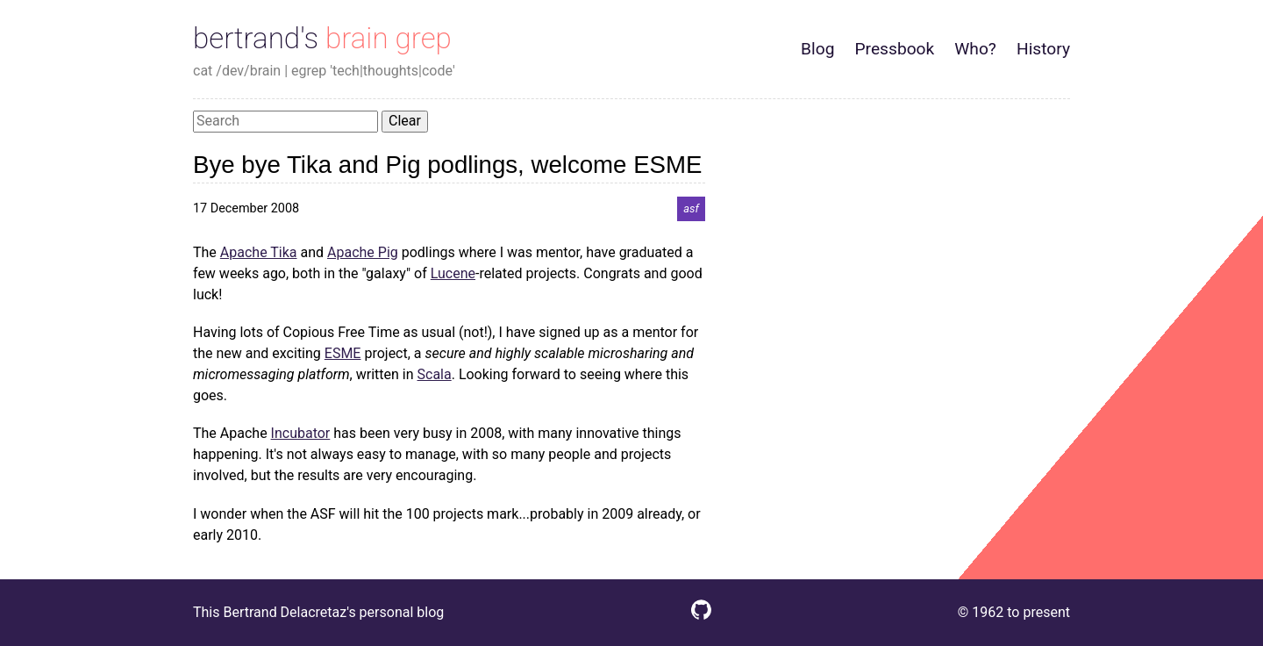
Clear (405, 120)
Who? (975, 49)
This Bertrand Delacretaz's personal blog (318, 612)
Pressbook (894, 49)
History (1043, 49)
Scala (434, 374)
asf (690, 208)
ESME (343, 353)
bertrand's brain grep (322, 38)
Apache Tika (258, 252)
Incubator (301, 433)
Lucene (453, 273)
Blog (817, 49)
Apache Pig (362, 252)
